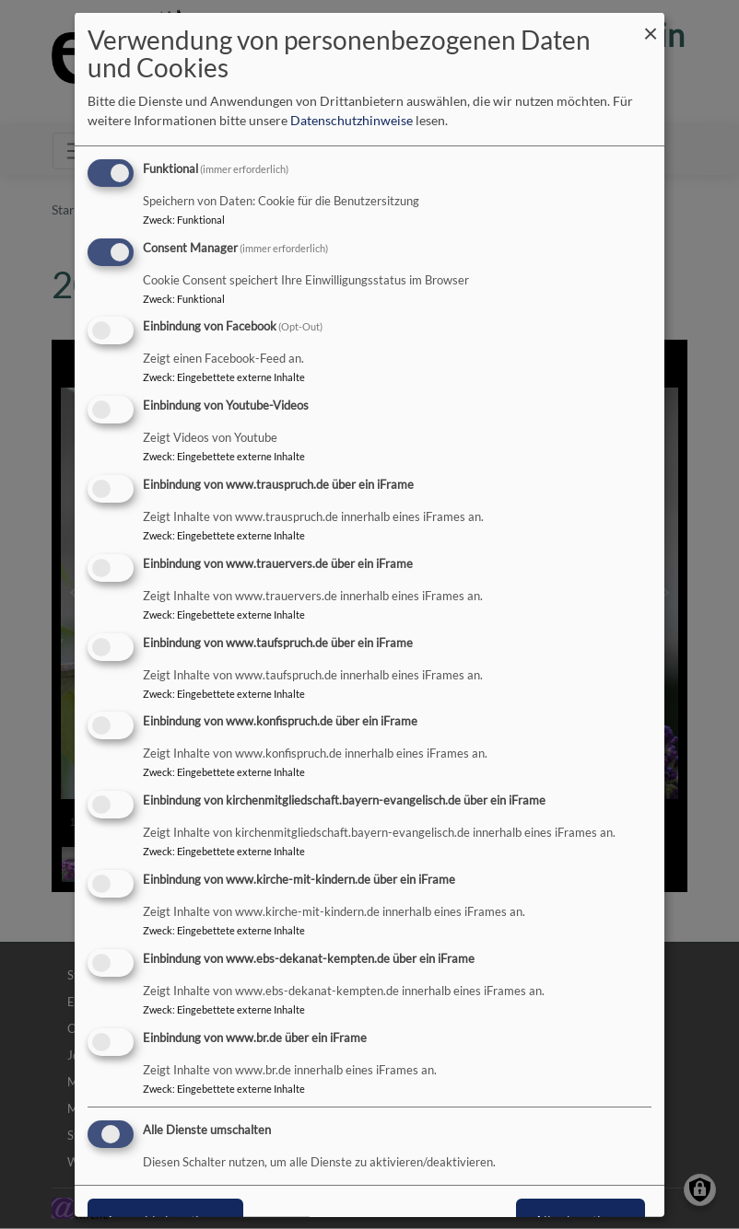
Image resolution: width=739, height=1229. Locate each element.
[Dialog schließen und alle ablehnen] (650, 23)
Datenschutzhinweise (351, 120)
